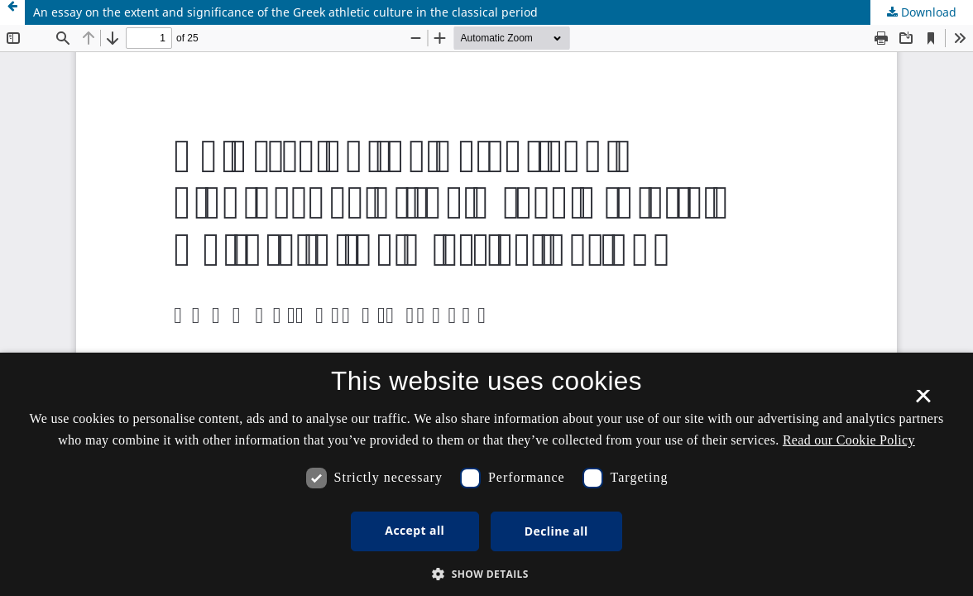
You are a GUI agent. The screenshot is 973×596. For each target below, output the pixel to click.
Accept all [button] (414, 530)
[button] (486, 574)
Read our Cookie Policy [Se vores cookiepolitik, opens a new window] (849, 440)
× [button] (922, 401)
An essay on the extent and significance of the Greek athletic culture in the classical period (285, 12)
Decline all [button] (556, 531)
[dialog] (486, 474)
